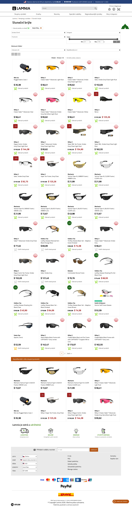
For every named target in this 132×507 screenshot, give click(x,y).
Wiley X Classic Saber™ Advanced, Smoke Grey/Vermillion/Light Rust (105, 414)
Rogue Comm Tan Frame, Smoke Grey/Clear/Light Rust (24, 274)
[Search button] (96, 8)
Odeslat (94, 450)
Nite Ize (16, 77)
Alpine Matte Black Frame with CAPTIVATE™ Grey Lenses (50, 338)
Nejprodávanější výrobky (93, 14)
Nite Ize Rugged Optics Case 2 (23, 413)
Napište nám (114, 459)
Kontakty (113, 456)
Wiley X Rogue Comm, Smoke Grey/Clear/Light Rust (77, 414)
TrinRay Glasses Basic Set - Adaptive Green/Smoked (79, 242)
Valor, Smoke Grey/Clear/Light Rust (106, 80)
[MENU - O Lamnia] (114, 9)
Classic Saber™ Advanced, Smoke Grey (105, 242)
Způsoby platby (72, 464)
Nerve (96, 112)
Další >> (69, 353)
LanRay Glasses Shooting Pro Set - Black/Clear (105, 274)
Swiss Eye (17, 335)
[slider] (69, 39)
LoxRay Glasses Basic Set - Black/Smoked (49, 306)
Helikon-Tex (44, 239)
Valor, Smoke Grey (46, 273)
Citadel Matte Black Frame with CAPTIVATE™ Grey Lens (104, 338)
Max (96, 42)
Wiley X (43, 77)
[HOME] (21, 8)
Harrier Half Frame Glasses (103, 305)
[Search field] (69, 8)
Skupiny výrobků (20, 14)
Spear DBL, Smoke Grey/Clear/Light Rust (106, 145)
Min (82, 42)
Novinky (57, 14)
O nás (69, 456)
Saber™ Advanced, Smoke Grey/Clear (25, 241)
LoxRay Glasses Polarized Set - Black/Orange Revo (50, 242)
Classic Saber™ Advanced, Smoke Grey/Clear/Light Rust (78, 81)
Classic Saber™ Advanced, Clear (23, 112)
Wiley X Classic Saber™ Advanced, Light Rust (105, 384)
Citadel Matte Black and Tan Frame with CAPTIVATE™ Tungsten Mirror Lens (78, 339)
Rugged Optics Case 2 (20, 80)
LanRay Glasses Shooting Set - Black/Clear (23, 306)
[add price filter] (116, 42)
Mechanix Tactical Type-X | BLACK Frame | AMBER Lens (51, 384)
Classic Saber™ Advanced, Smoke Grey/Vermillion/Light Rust (51, 113)
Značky (38, 14)
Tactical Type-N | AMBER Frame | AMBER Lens (78, 177)
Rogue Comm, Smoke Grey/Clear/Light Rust (21, 145)
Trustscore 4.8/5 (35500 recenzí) (78, 2)
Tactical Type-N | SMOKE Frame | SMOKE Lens (24, 209)
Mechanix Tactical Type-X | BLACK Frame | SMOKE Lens (24, 384)
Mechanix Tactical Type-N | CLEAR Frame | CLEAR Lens (78, 384)
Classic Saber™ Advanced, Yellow (78, 112)
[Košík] (119, 9)
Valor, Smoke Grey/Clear (21, 176)
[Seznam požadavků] (109, 9)
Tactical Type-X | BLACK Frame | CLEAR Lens (77, 209)
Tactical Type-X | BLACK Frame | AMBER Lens (50, 209)
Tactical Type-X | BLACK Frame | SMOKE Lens (104, 209)
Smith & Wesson (100, 303)
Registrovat (118, 6)
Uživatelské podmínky (74, 466)
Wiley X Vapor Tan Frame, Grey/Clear (52, 413)
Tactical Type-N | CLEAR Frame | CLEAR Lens (104, 177)
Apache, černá (18, 337)
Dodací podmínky (73, 461)
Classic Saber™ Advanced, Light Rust (52, 80)
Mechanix (71, 174)
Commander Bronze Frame (76, 273)
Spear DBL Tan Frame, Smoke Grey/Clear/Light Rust (77, 145)
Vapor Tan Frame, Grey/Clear (50, 176)
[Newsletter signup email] (73, 450)
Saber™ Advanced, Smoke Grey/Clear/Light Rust (49, 145)
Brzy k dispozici (112, 14)
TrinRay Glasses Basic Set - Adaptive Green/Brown (79, 306)
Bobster (70, 271)
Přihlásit (111, 6)
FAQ (69, 459)
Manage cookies (73, 469)
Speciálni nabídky (75, 14)
